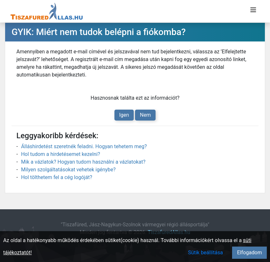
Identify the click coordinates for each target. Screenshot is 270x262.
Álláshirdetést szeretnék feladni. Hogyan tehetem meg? (84, 146)
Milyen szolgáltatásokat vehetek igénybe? (68, 170)
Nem (145, 115)
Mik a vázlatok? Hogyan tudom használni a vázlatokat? (83, 162)
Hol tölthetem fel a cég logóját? (56, 177)
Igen (124, 115)
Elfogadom (249, 252)
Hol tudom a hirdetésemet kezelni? (60, 154)
